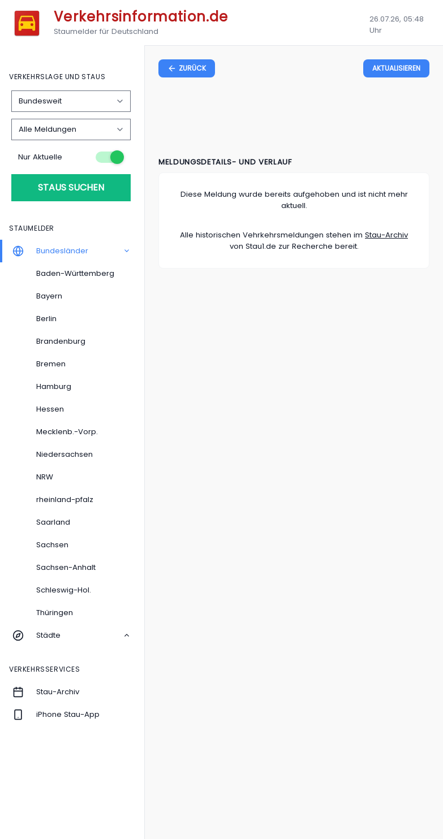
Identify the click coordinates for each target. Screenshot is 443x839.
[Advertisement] (294, 119)
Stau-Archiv (386, 235)
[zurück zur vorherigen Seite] (186, 68)
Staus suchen (71, 187)
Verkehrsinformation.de (141, 16)
